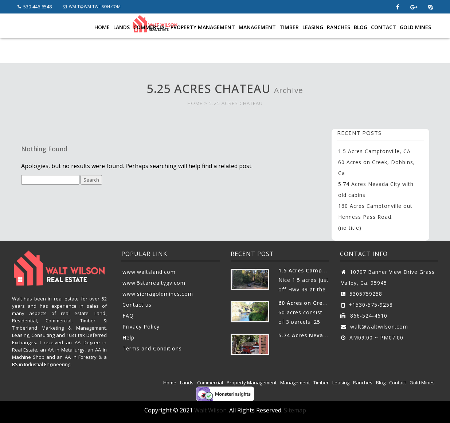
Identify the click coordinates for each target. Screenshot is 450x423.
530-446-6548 (34, 6)
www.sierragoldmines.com (157, 293)
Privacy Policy (141, 326)
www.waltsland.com (149, 271)
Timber (289, 27)
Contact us (137, 304)
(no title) (349, 227)
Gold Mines (415, 27)
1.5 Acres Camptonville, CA (374, 151)
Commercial (150, 27)
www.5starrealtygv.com (153, 282)
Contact (383, 27)
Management (257, 27)
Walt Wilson (210, 410)
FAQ (128, 315)
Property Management (203, 27)
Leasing (312, 27)
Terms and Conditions (152, 348)
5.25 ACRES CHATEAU (236, 103)
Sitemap (295, 410)
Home (102, 27)
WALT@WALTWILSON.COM (92, 6)
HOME (195, 103)
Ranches (338, 27)
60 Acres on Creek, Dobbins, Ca (322, 302)
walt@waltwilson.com (379, 326)
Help (128, 337)
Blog (360, 27)
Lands (121, 27)
